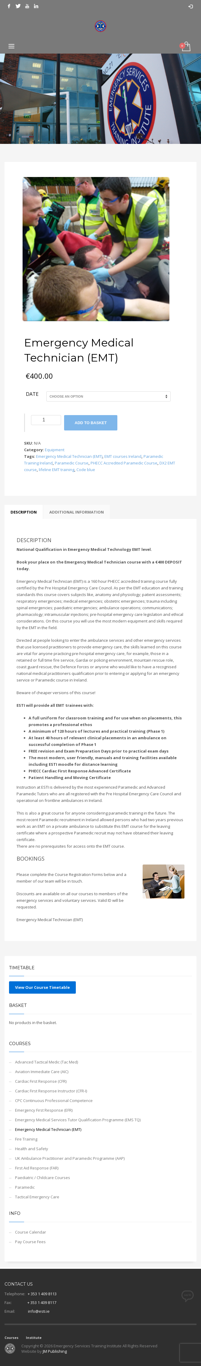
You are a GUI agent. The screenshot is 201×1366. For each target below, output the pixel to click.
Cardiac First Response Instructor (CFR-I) (51, 1091)
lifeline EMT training (56, 469)
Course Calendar (30, 1232)
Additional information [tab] (76, 512)
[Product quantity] (46, 420)
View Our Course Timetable (42, 987)
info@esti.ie (39, 1311)
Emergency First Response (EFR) (44, 1110)
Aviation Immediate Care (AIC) (41, 1071)
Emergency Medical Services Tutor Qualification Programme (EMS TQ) (78, 1119)
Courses (11, 1337)
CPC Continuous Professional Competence (54, 1100)
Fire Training (26, 1139)
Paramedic (25, 1187)
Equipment (54, 449)
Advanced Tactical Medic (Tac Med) (46, 1062)
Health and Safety (31, 1148)
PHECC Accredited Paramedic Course (124, 463)
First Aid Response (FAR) (36, 1168)
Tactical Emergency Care (37, 1197)
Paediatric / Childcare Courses (42, 1177)
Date (32, 394)
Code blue (85, 469)
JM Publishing (55, 1351)
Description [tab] (24, 512)
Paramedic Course (71, 463)
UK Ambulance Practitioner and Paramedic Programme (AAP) (70, 1158)
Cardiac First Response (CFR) (40, 1081)
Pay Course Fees (30, 1241)
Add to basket (91, 423)
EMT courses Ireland (122, 456)
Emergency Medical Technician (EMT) (69, 456)
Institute (34, 1337)
